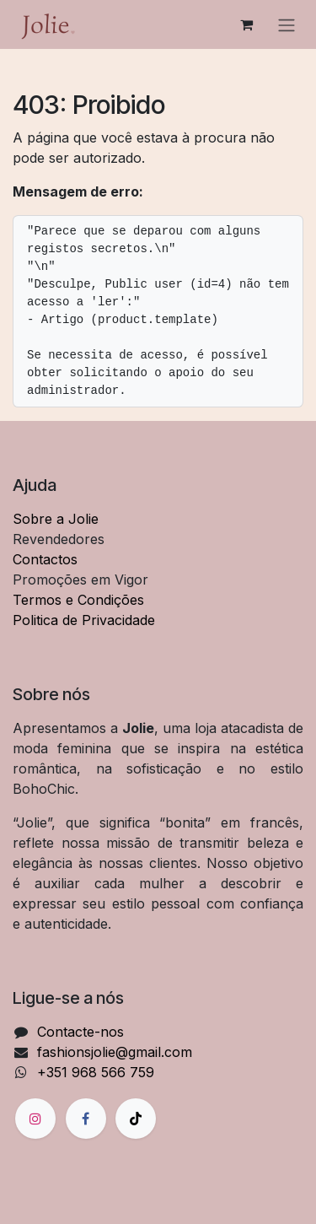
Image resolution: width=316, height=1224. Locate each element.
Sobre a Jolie (56, 518)
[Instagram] (35, 1118)
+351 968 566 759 (95, 1072)
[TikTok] (135, 1118)
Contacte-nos (80, 1031)
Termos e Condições (78, 599)
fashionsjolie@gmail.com (114, 1051)
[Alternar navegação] (286, 24)
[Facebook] (86, 1118)
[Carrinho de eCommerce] (246, 24)
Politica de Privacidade (84, 620)
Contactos (45, 559)
